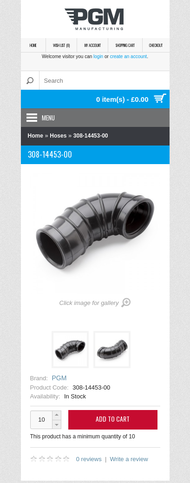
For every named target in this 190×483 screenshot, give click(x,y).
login (98, 56)
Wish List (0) (61, 45)
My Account (93, 45)
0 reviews (89, 459)
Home (33, 45)
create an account (128, 56)
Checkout (156, 45)
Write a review (129, 459)
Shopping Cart (125, 45)
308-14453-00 (90, 135)
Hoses (58, 135)
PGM (59, 378)
